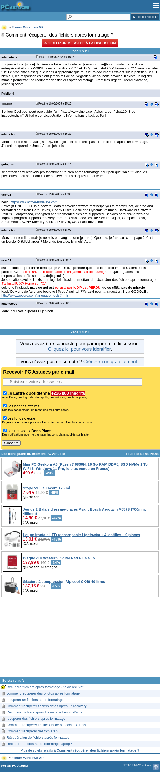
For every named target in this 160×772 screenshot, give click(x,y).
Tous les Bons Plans (142, 454)
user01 (6, 194)
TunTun (6, 104)
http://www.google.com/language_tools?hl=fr (34, 295)
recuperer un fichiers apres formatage (35, 700)
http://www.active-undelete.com (34, 202)
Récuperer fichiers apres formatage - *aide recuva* (45, 687)
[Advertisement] (80, 640)
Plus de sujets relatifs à (80, 750)
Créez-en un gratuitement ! (111, 361)
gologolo (7, 164)
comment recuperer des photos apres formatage (43, 693)
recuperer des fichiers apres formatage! (36, 719)
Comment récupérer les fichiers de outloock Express (46, 725)
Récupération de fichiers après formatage (38, 737)
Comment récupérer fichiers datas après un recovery (46, 706)
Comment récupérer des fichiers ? (32, 731)
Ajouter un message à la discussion (80, 43)
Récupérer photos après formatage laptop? (39, 744)
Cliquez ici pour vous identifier (79, 349)
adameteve (9, 57)
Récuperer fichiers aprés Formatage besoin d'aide (44, 712)
